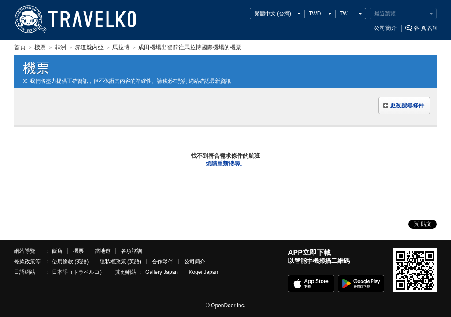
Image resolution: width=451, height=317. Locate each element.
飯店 (57, 251)
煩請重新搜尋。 (226, 163)
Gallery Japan (161, 272)
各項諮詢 (425, 28)
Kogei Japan (203, 272)
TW (344, 14)
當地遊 (103, 251)
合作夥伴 (162, 261)
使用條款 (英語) (70, 261)
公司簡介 (385, 28)
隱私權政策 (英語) (120, 261)
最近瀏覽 (385, 14)
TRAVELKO (30, 19)
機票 (78, 251)
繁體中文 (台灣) (273, 14)
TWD (315, 14)
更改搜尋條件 (407, 105)
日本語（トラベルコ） (78, 272)
